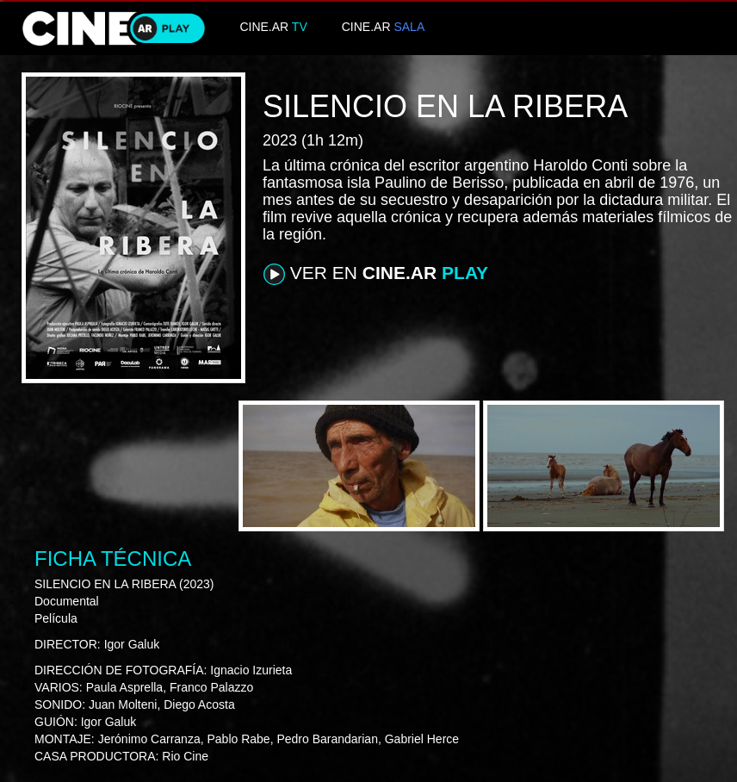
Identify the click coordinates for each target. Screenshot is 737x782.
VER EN (375, 274)
